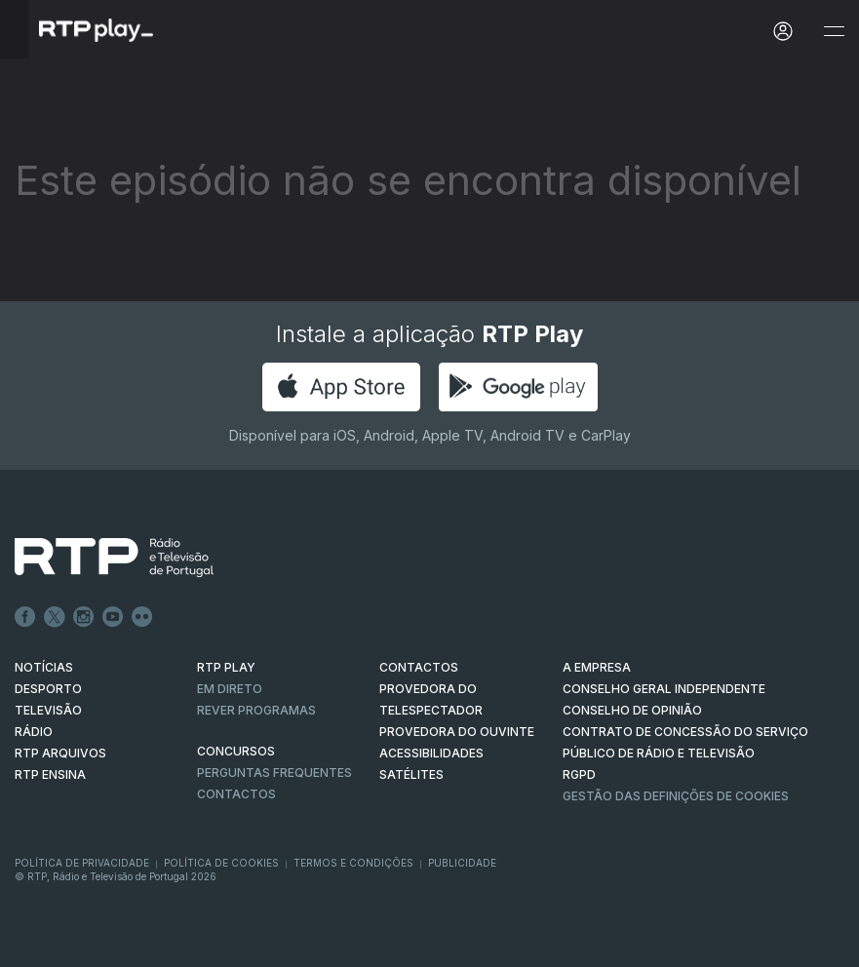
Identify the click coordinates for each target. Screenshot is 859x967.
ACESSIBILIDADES (431, 753)
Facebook (25, 617)
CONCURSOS (236, 751)
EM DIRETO (229, 688)
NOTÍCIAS (44, 667)
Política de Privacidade (82, 863)
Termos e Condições (353, 863)
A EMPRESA (597, 667)
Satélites (411, 774)
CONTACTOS (418, 667)
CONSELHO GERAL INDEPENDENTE (664, 688)
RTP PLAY (226, 667)
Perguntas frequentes (274, 772)
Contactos (236, 794)
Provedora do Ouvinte (456, 731)
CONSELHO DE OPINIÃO (632, 710)
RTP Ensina (50, 774)
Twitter (54, 617)
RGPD (579, 774)
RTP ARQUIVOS (60, 753)
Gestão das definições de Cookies (676, 796)
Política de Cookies (221, 863)
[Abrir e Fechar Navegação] (833, 31)
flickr (142, 617)
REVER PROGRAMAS (256, 710)
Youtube (113, 617)
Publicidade (462, 863)
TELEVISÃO (48, 710)
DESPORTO (48, 688)
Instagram (84, 617)
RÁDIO (34, 731)
